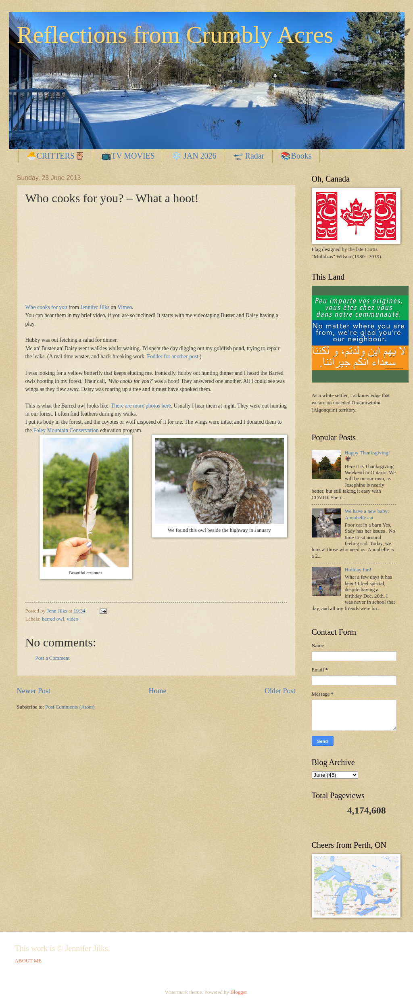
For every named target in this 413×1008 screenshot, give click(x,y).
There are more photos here (141, 406)
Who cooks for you (46, 307)
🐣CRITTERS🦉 (56, 155)
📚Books (296, 155)
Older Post (280, 691)
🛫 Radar (249, 155)
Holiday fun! (358, 570)
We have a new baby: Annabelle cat (367, 514)
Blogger (238, 992)
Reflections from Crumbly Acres (175, 34)
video (72, 619)
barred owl (53, 619)
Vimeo (124, 307)
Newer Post (34, 691)
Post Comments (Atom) (69, 707)
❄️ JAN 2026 (194, 155)
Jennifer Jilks (95, 307)
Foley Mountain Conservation (66, 430)
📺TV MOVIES (128, 155)
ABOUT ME (28, 961)
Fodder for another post (172, 356)
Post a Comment (52, 658)
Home (157, 691)
